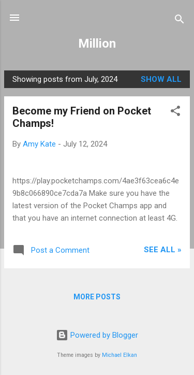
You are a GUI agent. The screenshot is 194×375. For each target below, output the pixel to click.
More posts (97, 297)
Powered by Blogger (97, 335)
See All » (163, 249)
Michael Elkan (119, 355)
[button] (175, 113)
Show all (161, 79)
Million (97, 43)
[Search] (179, 21)
